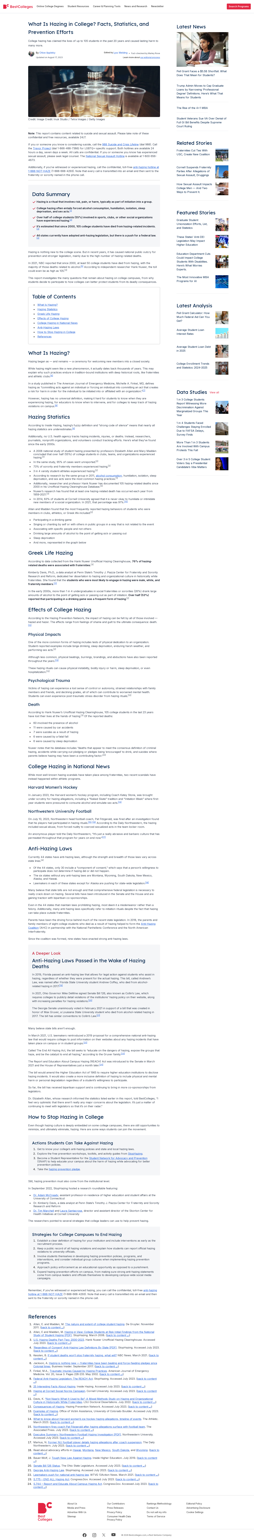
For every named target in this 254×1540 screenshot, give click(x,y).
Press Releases (119, 1507)
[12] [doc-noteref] (29, 625)
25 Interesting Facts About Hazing (54, 1386)
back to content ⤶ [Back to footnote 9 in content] (133, 1386)
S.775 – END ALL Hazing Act (51, 1479)
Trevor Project (42, 148)
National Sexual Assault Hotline (105, 156)
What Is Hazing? (47, 304)
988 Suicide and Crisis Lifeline (120, 144)
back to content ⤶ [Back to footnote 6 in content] (106, 1366)
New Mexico (102, 1450)
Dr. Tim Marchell (43, 1210)
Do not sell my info (159, 1511)
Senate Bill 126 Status (46, 1465)
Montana (87, 1450)
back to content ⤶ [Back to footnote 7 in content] (111, 1374)
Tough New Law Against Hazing (71, 1458)
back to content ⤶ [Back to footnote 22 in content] (147, 1474)
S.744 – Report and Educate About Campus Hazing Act (67, 1483)
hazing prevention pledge (64, 1169)
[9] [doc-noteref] (73, 428)
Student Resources (78, 6)
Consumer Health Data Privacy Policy (123, 1517)
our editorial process (150, 57)
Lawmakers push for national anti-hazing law (61, 1474)
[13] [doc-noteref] (56, 660)
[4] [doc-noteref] (38, 238)
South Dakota (120, 1450)
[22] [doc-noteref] (85, 1042)
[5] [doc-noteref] (82, 266)
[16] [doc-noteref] (94, 822)
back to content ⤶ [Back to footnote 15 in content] (81, 1430)
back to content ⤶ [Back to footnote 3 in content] (59, 1343)
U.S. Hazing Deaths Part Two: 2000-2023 (58, 1339)
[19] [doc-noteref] (61, 985)
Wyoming (142, 1450)
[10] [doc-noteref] (126, 501)
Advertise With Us (82, 1511)
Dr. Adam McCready (45, 1195)
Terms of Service (159, 1515)
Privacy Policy (119, 1511)
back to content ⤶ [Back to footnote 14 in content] (62, 1422)
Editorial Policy (195, 1503)
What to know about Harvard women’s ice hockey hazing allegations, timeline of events (87, 1419)
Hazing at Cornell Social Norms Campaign (59, 1391)
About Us (78, 1503)
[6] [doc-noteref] (51, 375)
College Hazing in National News (57, 323)
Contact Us (155, 1507)
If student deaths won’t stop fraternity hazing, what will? (82, 1355)
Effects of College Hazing (53, 318)
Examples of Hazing (45, 1411)
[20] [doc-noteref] (90, 1000)
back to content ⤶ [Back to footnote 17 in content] (78, 1445)
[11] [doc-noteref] (55, 583)
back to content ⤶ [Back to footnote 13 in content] (45, 1414)
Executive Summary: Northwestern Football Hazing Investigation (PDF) (77, 1434)
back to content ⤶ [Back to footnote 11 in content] (144, 1402)
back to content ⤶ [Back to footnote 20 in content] (134, 1465)
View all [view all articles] (214, 392)
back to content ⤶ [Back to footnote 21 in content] (120, 1470)
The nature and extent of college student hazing (94, 1324)
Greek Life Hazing (48, 313)
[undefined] (18, 6)
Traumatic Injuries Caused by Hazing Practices (78, 1371)
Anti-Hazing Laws (48, 327)
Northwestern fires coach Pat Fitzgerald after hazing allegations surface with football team (89, 1426)
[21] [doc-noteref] (98, 1015)
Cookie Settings (196, 1511)
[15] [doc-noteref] (89, 822)
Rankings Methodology (162, 1503)
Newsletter (157, 6)
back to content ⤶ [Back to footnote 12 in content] (140, 1406)
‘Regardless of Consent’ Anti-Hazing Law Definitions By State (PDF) (75, 1347)
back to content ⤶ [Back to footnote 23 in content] (127, 1479)
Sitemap (77, 1515)
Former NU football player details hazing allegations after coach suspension (95, 1442)
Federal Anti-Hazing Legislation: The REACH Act (63, 1378)
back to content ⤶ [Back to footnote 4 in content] (45, 1350)
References (44, 336)
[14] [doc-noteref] (119, 802)
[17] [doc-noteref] (104, 837)
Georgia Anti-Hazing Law (48, 1470)
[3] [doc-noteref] (38, 229)
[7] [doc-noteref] (144, 390)
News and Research (135, 6)
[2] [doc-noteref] (71, 220)
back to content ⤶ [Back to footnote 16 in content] (72, 1437)
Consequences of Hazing (48, 1406)
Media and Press (82, 1507)
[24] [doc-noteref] (101, 1064)
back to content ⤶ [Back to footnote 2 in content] (118, 1335)
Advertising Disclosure (200, 1507)
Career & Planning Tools (107, 6)
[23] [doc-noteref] (123, 1053)
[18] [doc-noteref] (147, 882)
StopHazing (135, 1153)
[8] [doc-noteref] (56, 405)
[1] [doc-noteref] (71, 210)
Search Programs (239, 6)
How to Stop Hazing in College (56, 332)
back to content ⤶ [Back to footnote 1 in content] (52, 1327)
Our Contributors (120, 1503)
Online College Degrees (50, 6)
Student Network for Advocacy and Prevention (118, 1158)
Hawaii (77, 1450)
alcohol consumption (109, 475)
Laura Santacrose (71, 1210)
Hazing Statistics (47, 309)
